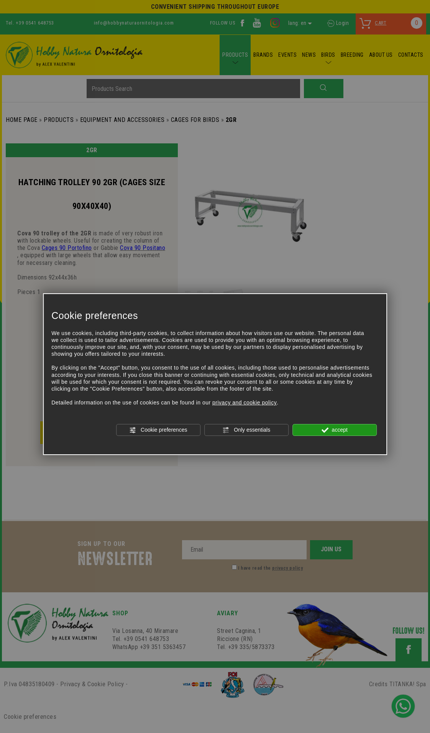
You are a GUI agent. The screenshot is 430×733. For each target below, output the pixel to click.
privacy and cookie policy (244, 402)
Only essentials (246, 430)
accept (335, 430)
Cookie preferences (158, 430)
